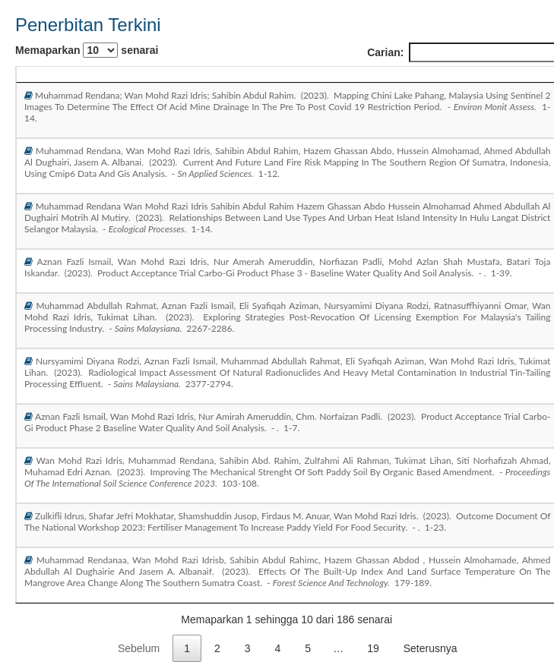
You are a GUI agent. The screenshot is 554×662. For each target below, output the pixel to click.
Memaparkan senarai (86, 50)
